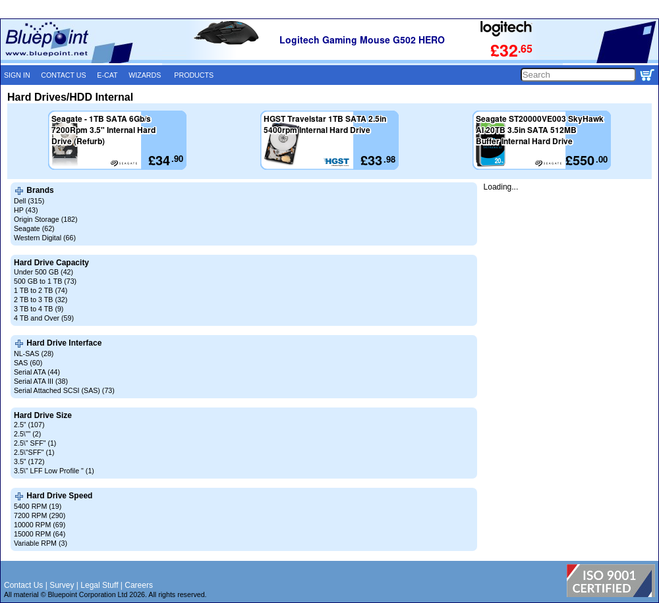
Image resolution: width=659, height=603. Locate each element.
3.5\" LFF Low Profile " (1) (54, 471)
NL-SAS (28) (33, 353)
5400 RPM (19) (37, 506)
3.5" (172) (29, 461)
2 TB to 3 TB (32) (40, 299)
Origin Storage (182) (46, 219)
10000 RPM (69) (39, 525)
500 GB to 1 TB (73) (45, 281)
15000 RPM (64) (39, 534)
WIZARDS (145, 75)
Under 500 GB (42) (43, 272)
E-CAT (107, 75)
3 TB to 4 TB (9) (38, 309)
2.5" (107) (29, 425)
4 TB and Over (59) (44, 318)
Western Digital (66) (45, 238)
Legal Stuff (99, 585)
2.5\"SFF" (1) (34, 452)
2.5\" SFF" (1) (35, 443)
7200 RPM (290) (39, 515)
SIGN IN (17, 75)
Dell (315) (29, 201)
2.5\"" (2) (27, 434)
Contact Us (23, 585)
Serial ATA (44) (37, 372)
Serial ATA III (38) (41, 381)
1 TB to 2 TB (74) (40, 290)
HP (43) (26, 210)
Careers (139, 585)
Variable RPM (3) (40, 543)
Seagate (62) (34, 228)
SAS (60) (28, 363)
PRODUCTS (194, 75)
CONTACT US (63, 75)
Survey (61, 585)
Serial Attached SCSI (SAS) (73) (64, 390)
